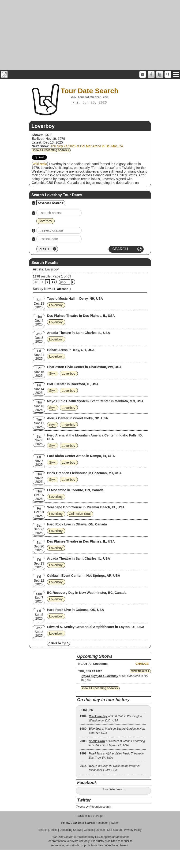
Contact (89, 830)
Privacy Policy (133, 830)
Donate (100, 830)
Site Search (114, 830)
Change (142, 663)
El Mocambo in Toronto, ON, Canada (75, 490)
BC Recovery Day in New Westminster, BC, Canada (86, 593)
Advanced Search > (51, 203)
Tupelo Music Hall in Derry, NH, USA (75, 298)
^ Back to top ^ (58, 643)
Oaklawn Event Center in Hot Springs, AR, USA (83, 575)
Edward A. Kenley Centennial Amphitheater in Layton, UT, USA (95, 627)
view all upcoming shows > (51, 150)
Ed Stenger (102, 837)
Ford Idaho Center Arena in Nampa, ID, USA (81, 456)
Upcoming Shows (70, 830)
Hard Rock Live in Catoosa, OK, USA (75, 610)
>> (53, 282)
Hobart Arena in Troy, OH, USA (70, 350)
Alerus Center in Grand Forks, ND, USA (77, 418)
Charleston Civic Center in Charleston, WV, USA (84, 367)
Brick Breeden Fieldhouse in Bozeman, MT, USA (84, 473)
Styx (52, 373)
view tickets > (140, 671)
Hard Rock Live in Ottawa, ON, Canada (77, 524)
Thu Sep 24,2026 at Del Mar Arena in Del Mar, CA (86, 146)
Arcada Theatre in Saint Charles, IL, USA (78, 333)
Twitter (114, 822)
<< (36, 282)
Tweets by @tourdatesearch (93, 806)
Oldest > (62, 289)
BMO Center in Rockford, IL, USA (72, 384)
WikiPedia (40, 164)
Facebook (102, 822)
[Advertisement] (90, 35)
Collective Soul (80, 514)
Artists (53, 830)
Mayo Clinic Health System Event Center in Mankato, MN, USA (95, 401)
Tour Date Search (113, 789)
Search (42, 830)
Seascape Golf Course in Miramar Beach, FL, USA (85, 507)
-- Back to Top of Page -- (90, 815)
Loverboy (52, 269)
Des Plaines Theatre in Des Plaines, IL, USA (81, 316)
